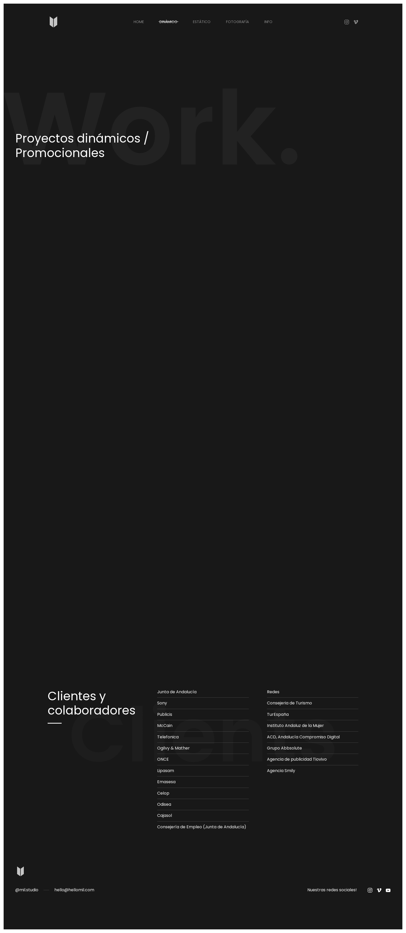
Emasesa (166, 782)
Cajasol (164, 815)
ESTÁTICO (202, 21)
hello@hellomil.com (74, 890)
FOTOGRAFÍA (237, 21)
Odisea (164, 804)
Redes (273, 692)
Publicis (164, 714)
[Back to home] (53, 22)
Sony (162, 703)
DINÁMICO (168, 21)
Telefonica (168, 737)
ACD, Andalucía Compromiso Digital (303, 737)
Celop (163, 793)
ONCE (163, 759)
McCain (164, 726)
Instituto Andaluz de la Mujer (295, 726)
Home (139, 21)
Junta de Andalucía (177, 692)
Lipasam (165, 771)
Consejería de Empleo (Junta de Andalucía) (201, 827)
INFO (268, 21)
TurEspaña (278, 714)
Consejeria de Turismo (289, 703)
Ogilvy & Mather (173, 748)
